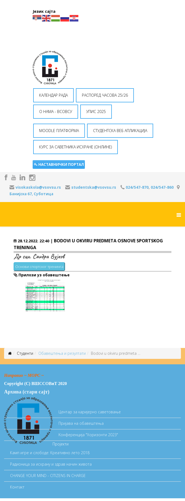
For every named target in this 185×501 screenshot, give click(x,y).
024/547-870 (137, 187)
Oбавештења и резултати (62, 353)
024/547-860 (162, 187)
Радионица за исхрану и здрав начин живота (51, 464)
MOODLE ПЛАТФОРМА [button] (59, 130)
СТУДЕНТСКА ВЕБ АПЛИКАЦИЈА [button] (120, 130)
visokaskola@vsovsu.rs (38, 187)
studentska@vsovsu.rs (93, 187)
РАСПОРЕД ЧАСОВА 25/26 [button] (105, 95)
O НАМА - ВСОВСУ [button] (55, 111)
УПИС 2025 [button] (96, 111)
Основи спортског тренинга (39, 266)
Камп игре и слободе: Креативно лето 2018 (50, 452)
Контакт (17, 487)
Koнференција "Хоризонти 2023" (88, 434)
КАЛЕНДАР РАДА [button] (53, 95)
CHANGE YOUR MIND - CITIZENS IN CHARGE (48, 475)
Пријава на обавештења (81, 423)
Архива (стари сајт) (26, 392)
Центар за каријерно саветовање (89, 411)
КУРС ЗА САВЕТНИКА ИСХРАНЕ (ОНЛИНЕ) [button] (75, 146)
